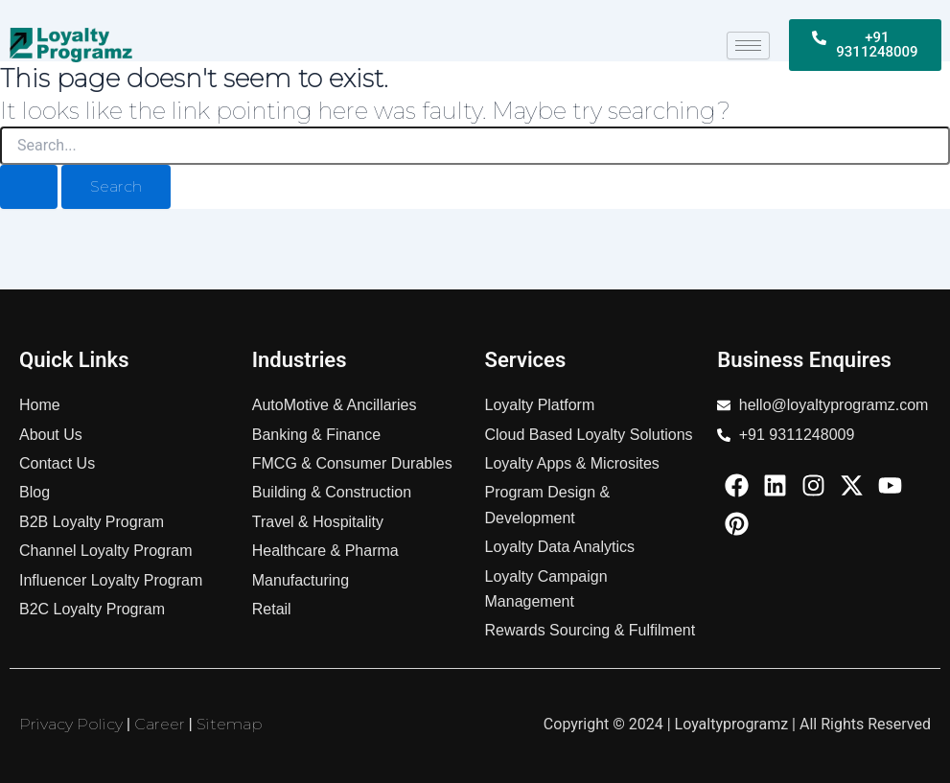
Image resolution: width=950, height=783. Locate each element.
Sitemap (230, 724)
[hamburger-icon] (748, 45)
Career (159, 724)
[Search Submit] (29, 187)
